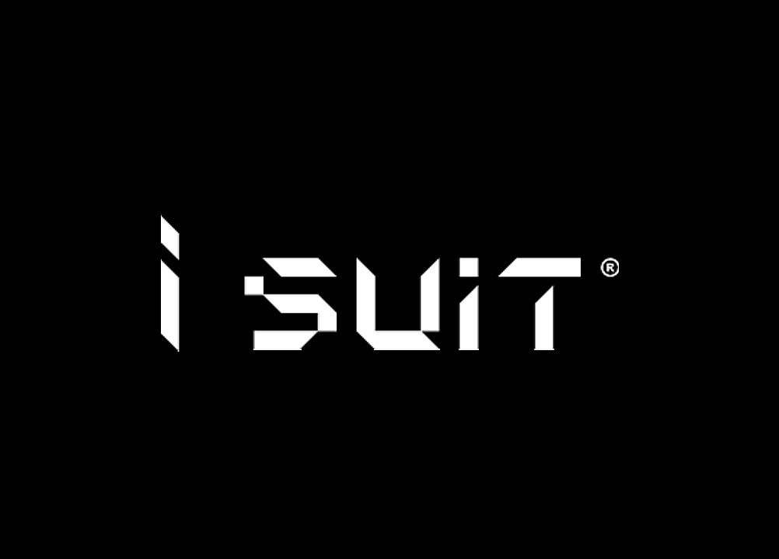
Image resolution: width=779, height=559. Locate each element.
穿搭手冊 (169, 19)
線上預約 (715, 19)
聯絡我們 (761, 19)
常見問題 (668, 19)
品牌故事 (29, 19)
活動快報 (76, 19)
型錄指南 (122, 19)
